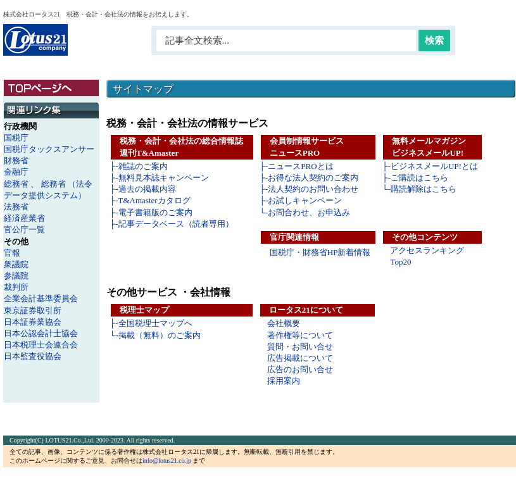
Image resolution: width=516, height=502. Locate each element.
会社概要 (283, 323)
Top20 (400, 262)
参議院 (16, 275)
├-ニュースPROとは (297, 166)
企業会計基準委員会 (41, 298)
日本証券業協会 (32, 322)
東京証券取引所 (32, 310)
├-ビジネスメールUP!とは (430, 166)
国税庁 (16, 137)
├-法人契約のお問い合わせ (309, 189)
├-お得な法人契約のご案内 (309, 177)
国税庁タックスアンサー (49, 149)
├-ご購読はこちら (415, 177)
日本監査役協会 (32, 356)
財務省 (16, 160)
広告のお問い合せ (300, 369)
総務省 (16, 184)
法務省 (16, 206)
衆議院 (16, 264)
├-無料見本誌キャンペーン (159, 177)
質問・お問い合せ (300, 346)
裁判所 (16, 287)
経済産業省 (24, 218)
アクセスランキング (427, 250)
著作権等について (300, 335)
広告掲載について (300, 358)
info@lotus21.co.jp (166, 460)
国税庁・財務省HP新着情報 (320, 252)
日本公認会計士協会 (41, 333)
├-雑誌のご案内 (139, 166)
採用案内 (283, 381)
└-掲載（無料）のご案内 (155, 335)
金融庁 (16, 172)
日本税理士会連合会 (41, 344)
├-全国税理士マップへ (151, 323)
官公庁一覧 (24, 229)
